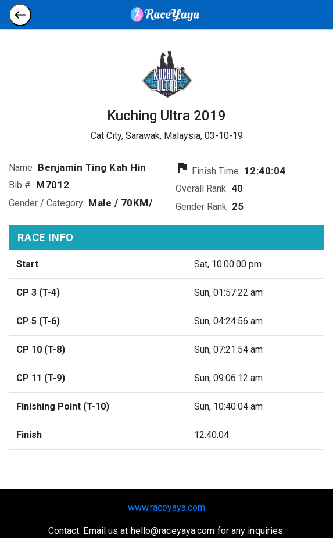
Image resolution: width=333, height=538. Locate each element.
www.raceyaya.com (166, 507)
